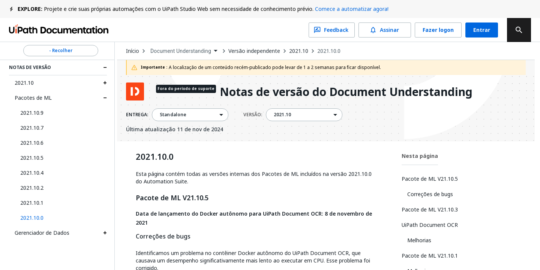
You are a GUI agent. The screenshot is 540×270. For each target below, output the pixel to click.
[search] (519, 30)
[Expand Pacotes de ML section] (105, 97)
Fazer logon (438, 30)
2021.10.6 (32, 143)
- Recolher (61, 50)
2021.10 (24, 83)
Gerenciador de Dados (42, 233)
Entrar (482, 30)
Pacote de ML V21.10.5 (172, 198)
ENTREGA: (137, 114)
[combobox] (183, 51)
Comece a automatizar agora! (351, 9)
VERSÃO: (252, 114)
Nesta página (420, 156)
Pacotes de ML (33, 98)
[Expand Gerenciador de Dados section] (105, 233)
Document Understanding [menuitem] (180, 51)
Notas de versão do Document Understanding (346, 92)
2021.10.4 (32, 173)
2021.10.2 (32, 188)
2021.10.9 (32, 113)
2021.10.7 (32, 128)
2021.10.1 (32, 203)
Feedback (331, 30)
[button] (61, 217)
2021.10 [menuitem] (282, 114)
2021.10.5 (32, 158)
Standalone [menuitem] (173, 114)
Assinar (385, 30)
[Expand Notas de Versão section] (105, 67)
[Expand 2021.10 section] (105, 83)
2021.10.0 (328, 51)
